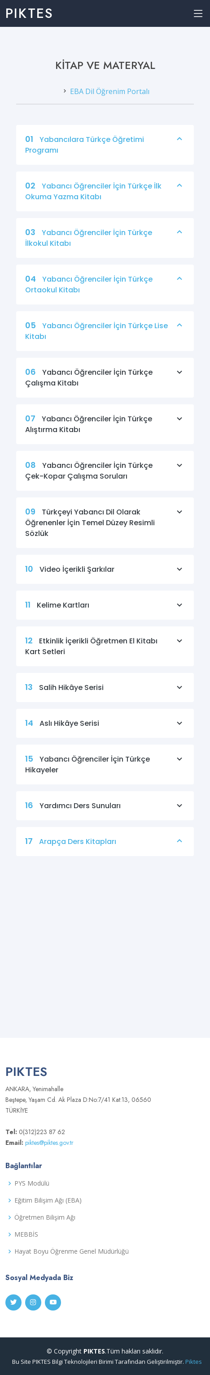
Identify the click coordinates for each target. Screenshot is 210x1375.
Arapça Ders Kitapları (105, 849)
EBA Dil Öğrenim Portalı (109, 99)
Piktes (193, 1362)
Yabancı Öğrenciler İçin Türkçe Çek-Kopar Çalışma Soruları (105, 478)
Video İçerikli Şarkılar (105, 576)
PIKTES (29, 13)
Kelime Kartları (105, 612)
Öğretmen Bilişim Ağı (44, 1217)
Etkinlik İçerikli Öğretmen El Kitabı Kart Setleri (105, 653)
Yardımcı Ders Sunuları (105, 813)
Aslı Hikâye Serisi (105, 730)
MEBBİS (26, 1234)
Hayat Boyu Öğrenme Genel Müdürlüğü (71, 1251)
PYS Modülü (31, 1183)
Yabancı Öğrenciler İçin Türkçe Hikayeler (105, 772)
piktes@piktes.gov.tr (48, 1142)
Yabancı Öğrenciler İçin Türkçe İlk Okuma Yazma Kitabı (105, 199)
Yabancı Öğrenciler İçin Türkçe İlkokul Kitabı (105, 245)
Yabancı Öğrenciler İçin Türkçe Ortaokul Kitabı (105, 292)
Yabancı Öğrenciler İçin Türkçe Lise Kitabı (105, 338)
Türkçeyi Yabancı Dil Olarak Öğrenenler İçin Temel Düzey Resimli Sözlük (105, 530)
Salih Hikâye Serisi (105, 695)
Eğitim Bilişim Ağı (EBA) (48, 1200)
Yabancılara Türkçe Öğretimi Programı (105, 152)
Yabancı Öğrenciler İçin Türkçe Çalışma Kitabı (105, 385)
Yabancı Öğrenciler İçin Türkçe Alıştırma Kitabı (105, 431)
